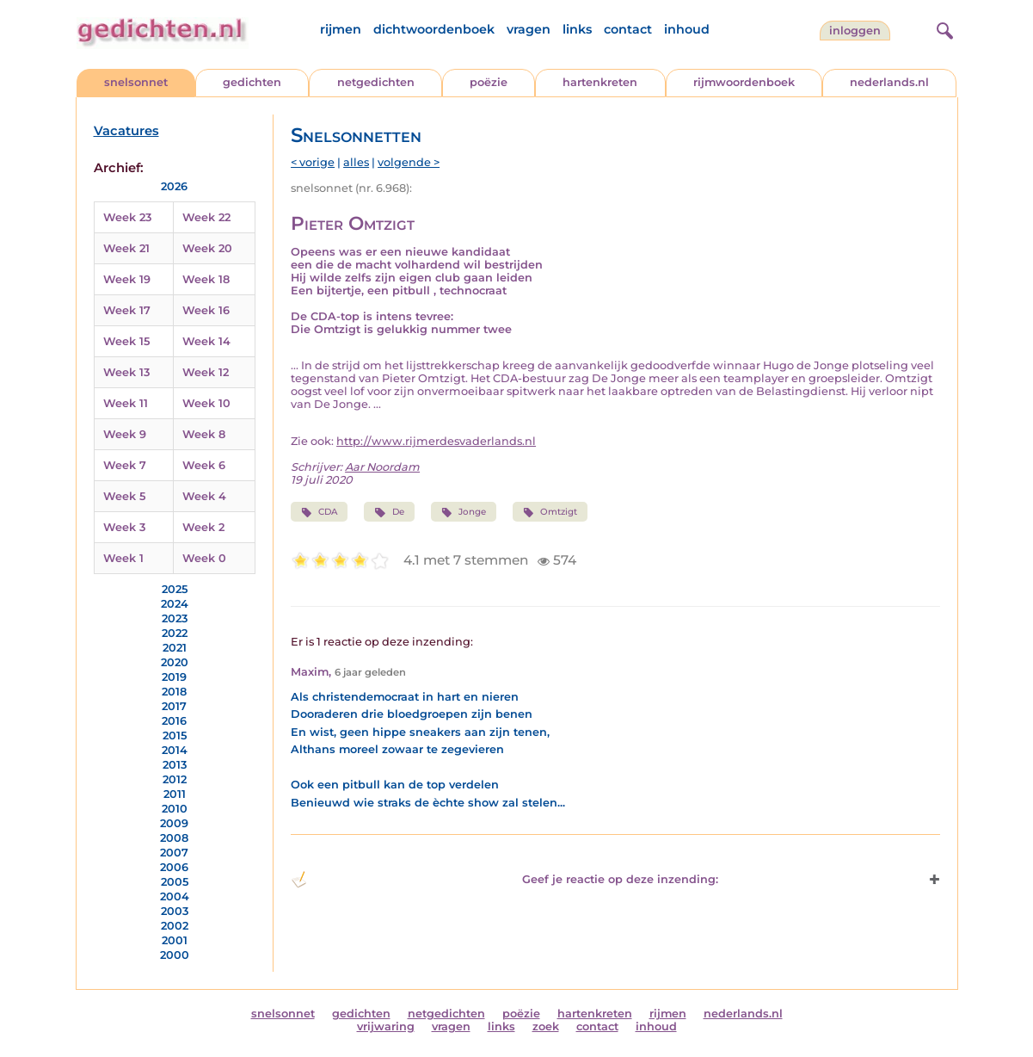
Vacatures (126, 131)
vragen (528, 29)
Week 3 (124, 527)
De (388, 512)
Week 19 (127, 279)
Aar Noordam (382, 467)
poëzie (488, 82)
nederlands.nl (889, 82)
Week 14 (206, 341)
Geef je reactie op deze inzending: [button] (504, 879)
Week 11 (125, 403)
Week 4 (204, 496)
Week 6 (203, 465)
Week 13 (126, 372)
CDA (319, 512)
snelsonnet (136, 82)
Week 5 (124, 496)
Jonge (463, 512)
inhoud (687, 29)
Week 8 (203, 434)
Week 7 (124, 465)
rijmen (340, 29)
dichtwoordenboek (434, 29)
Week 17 (127, 310)
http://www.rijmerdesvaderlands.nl (436, 441)
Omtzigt (550, 512)
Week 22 (206, 217)
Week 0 (204, 558)
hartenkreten (600, 82)
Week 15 (126, 341)
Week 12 (205, 372)
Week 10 (206, 403)
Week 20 (207, 248)
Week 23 (127, 217)
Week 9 (124, 434)
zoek (545, 1026)
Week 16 (206, 310)
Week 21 (126, 248)
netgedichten (376, 82)
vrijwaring (386, 1026)
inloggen (855, 30)
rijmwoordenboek (744, 82)
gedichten (252, 82)
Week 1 (123, 558)
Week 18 (206, 279)
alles (356, 162)
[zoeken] (942, 28)
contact (628, 29)
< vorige (313, 162)
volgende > (409, 162)
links (577, 29)
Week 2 (203, 527)
